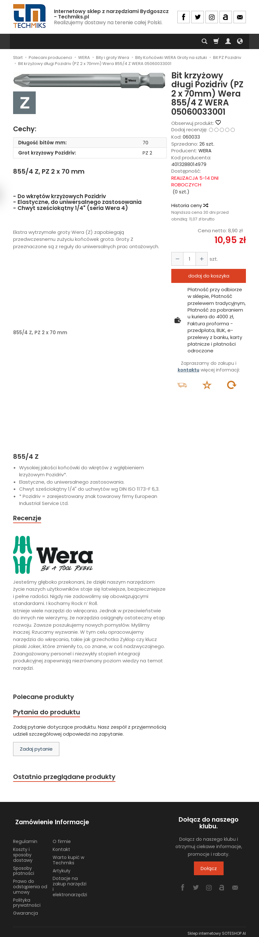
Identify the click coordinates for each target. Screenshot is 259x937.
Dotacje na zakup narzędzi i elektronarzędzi (70, 883)
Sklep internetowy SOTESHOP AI (217, 930)
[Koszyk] (216, 41)
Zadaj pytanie (36, 750)
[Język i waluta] (240, 41)
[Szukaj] (204, 41)
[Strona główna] (30, 16)
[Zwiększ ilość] (176, 259)
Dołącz (209, 870)
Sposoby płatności (23, 868)
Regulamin (25, 838)
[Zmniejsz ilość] (199, 259)
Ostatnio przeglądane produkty (66, 778)
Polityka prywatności (27, 899)
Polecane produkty (45, 697)
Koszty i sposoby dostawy (23, 852)
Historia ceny (189, 205)
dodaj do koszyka (208, 275)
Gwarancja (25, 910)
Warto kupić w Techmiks (68, 857)
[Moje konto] (228, 41)
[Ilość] (188, 259)
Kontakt (61, 846)
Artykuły (61, 867)
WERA (204, 150)
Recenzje (28, 518)
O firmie (62, 838)
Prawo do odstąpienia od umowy (30, 883)
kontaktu (188, 370)
